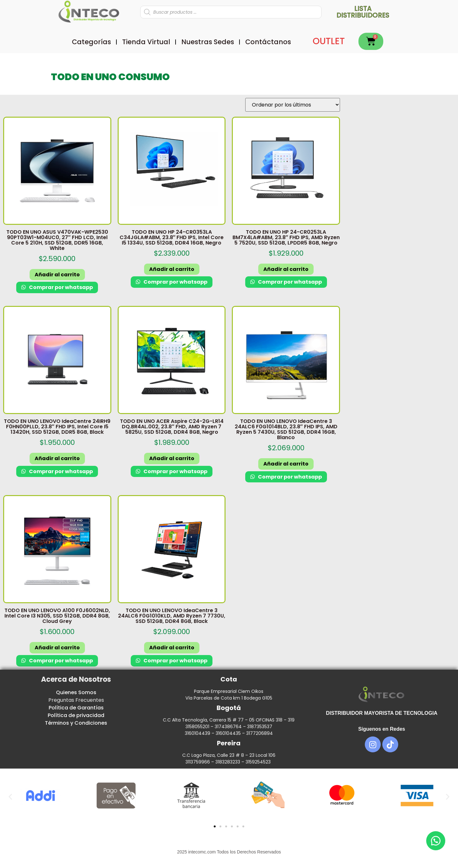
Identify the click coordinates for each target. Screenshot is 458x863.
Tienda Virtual (146, 41)
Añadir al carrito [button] (57, 274)
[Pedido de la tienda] (292, 105)
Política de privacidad (76, 715)
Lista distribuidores (363, 12)
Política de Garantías (76, 707)
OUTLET (329, 41)
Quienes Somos (76, 692)
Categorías (91, 41)
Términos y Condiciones (76, 723)
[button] (10, 797)
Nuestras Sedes (207, 41)
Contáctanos (268, 41)
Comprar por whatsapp (60, 287)
